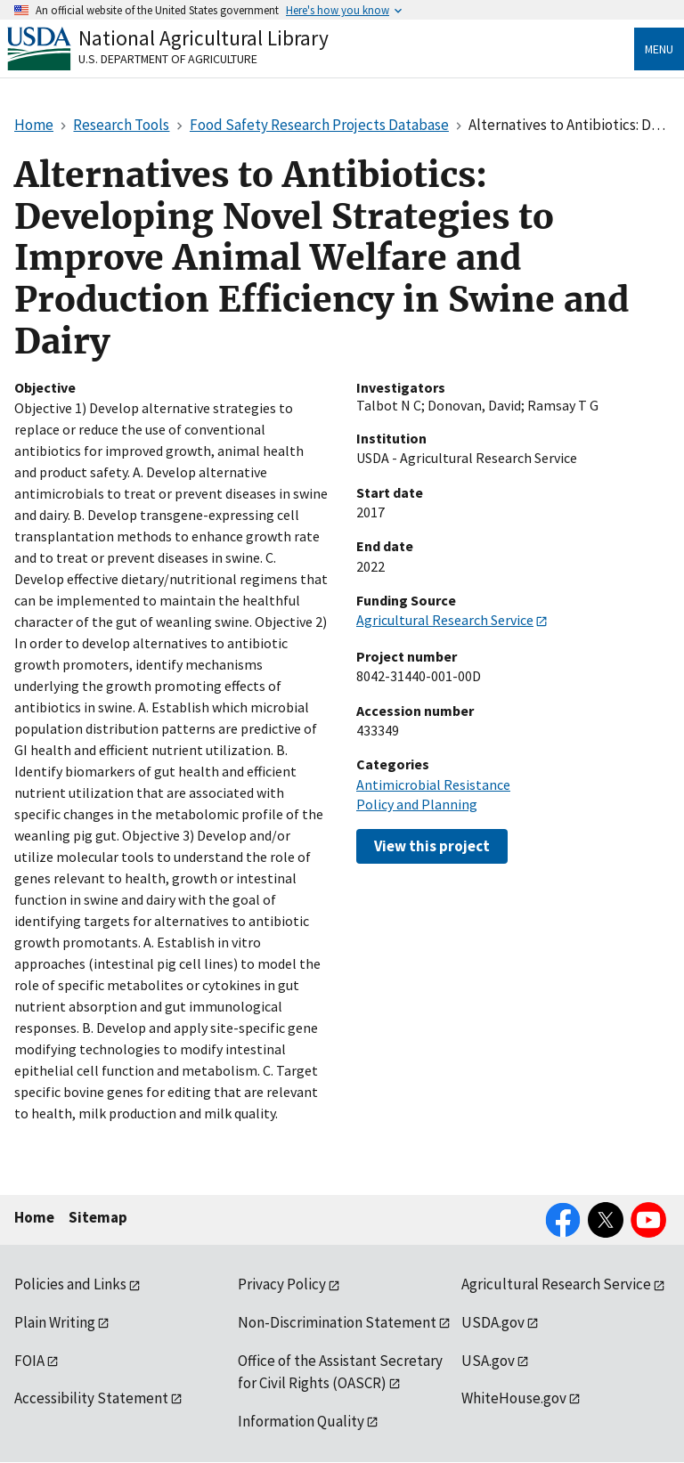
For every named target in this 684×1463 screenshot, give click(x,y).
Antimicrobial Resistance (433, 784)
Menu (659, 49)
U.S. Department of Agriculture (167, 59)
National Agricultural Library (203, 38)
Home (34, 1217)
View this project (432, 846)
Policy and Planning (416, 804)
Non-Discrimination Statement (337, 1322)
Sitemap (98, 1217)
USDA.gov (493, 1322)
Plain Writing (54, 1322)
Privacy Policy (282, 1284)
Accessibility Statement (91, 1398)
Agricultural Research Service (444, 620)
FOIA (29, 1360)
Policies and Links (70, 1284)
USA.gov (488, 1360)
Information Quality (301, 1421)
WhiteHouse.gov (513, 1398)
